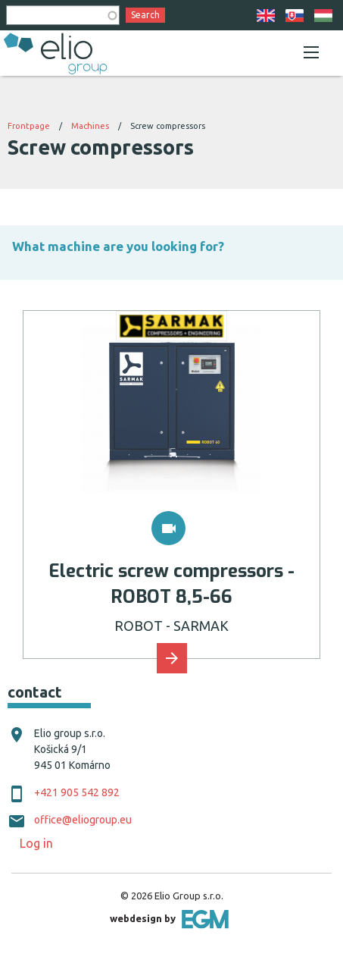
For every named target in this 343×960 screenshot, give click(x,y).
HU (323, 15)
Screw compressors (167, 125)
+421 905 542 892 (77, 792)
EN (266, 15)
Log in (36, 843)
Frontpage (29, 125)
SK (294, 15)
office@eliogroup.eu (83, 820)
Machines (90, 125)
